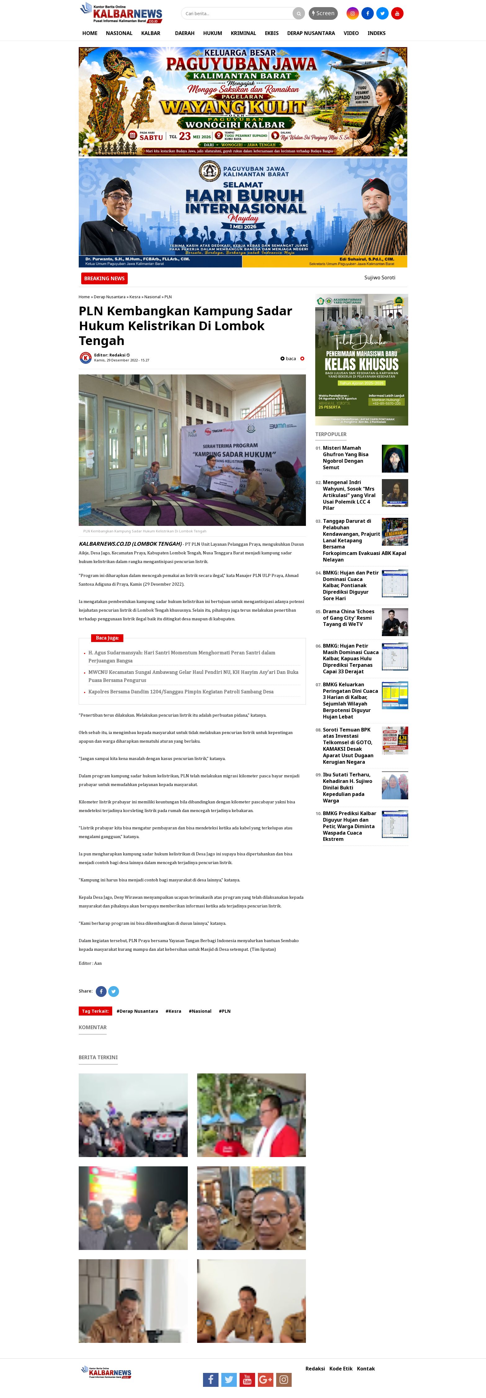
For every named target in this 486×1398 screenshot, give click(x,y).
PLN (168, 296)
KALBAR (150, 33)
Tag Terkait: (95, 1011)
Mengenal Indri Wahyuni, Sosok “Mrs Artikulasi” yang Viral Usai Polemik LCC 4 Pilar (349, 495)
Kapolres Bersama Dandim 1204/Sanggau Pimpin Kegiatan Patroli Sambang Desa (180, 692)
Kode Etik (341, 1368)
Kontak (366, 1368)
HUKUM (212, 33)
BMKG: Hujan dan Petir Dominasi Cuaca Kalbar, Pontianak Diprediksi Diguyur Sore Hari (351, 585)
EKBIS (272, 33)
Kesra (135, 296)
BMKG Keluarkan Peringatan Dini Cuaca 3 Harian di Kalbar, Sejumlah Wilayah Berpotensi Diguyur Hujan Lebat (350, 700)
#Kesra (173, 1011)
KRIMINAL (243, 33)
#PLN (225, 1011)
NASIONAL (119, 33)
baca (288, 358)
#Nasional (200, 1011)
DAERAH (185, 33)
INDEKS (377, 33)
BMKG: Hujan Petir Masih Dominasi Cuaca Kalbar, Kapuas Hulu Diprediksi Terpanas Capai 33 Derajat (351, 658)
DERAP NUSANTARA (311, 33)
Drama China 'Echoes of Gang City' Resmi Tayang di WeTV (348, 618)
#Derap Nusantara (137, 1011)
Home (84, 296)
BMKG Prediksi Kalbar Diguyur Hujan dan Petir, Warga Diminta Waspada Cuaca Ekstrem (349, 826)
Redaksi (315, 1368)
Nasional (152, 296)
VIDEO (351, 33)
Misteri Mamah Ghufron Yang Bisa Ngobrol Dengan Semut (346, 457)
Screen (323, 13)
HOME (89, 33)
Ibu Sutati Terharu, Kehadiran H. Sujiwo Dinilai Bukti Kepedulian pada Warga (347, 787)
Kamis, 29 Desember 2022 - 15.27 (121, 360)
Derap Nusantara (110, 296)
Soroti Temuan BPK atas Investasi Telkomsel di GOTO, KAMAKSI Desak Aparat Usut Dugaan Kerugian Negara (348, 745)
